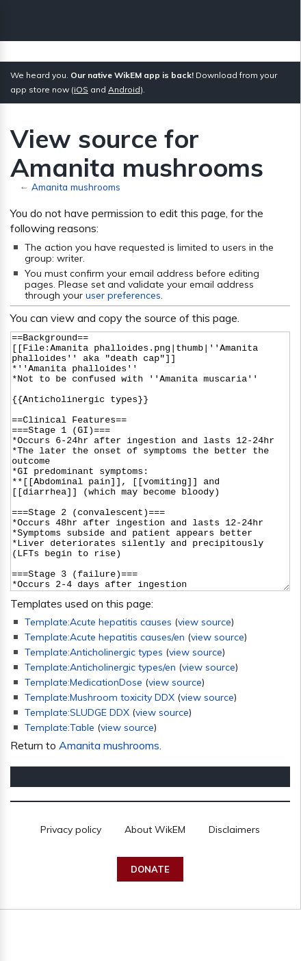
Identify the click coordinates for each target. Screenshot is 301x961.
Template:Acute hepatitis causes (98, 673)
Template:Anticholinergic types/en (100, 718)
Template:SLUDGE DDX (77, 764)
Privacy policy (70, 881)
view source (204, 673)
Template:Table (59, 779)
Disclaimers (234, 881)
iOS (81, 89)
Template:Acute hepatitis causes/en (105, 688)
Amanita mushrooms (75, 186)
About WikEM (155, 881)
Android (124, 89)
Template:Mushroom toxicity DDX (99, 748)
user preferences (123, 295)
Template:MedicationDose (83, 733)
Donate (150, 920)
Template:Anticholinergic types (94, 703)
